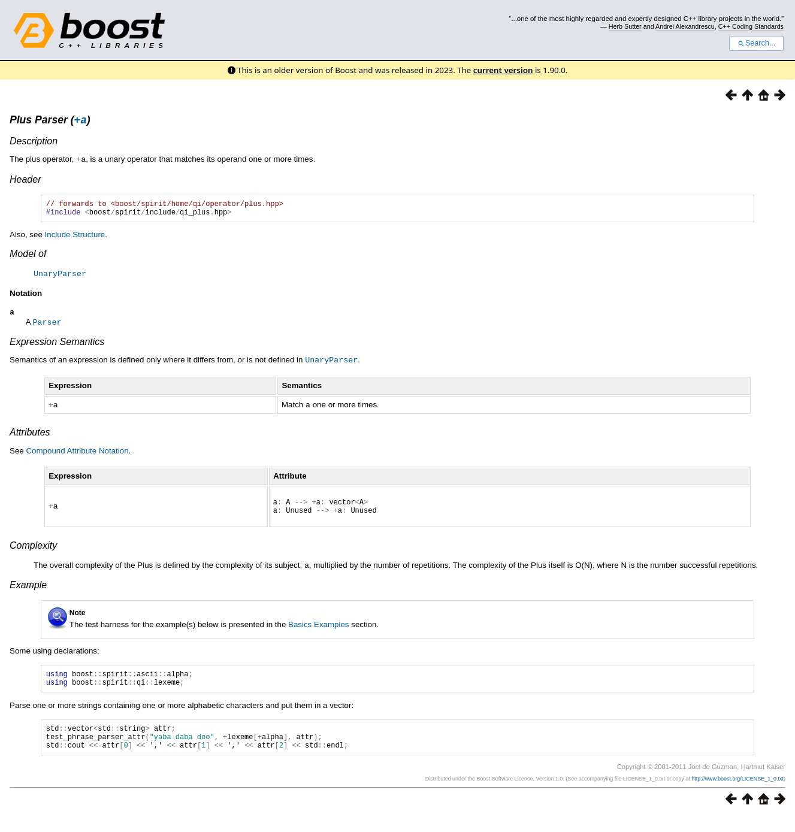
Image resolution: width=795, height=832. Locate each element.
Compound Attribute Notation (77, 454)
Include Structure (75, 239)
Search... (756, 43)
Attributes (30, 436)
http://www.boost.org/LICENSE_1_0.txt (737, 794)
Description (34, 143)
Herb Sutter (625, 26)
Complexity (33, 552)
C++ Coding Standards (751, 26)
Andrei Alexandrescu (685, 26)
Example (28, 591)
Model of (28, 258)
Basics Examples (318, 631)
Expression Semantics (57, 346)
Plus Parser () (50, 122)
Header (25, 181)
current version (503, 70)
